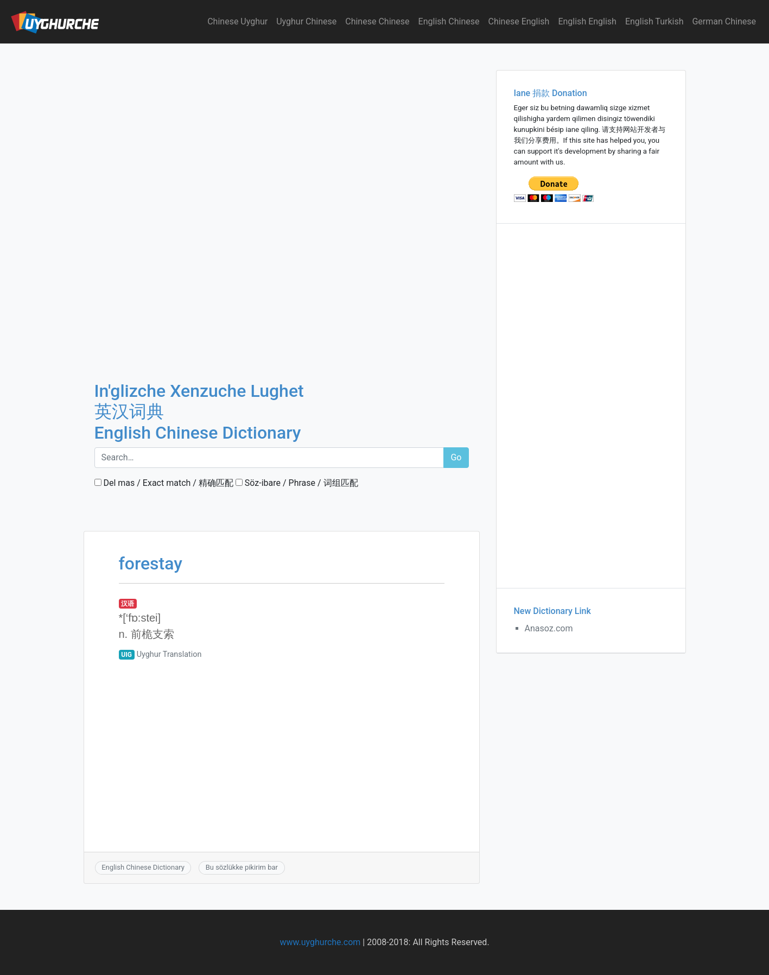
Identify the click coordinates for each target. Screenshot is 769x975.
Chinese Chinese (377, 21)
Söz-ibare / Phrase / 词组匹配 (297, 483)
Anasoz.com (549, 628)
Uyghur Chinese (306, 21)
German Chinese (724, 21)
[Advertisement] (282, 124)
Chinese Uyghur (237, 21)
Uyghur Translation (169, 654)
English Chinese (449, 21)
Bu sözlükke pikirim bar (242, 867)
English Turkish (654, 21)
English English (587, 21)
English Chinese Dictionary (143, 867)
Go (455, 457)
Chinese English (519, 21)
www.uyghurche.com (319, 942)
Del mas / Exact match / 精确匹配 (163, 483)
